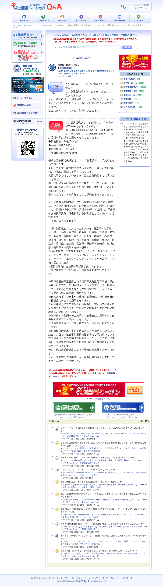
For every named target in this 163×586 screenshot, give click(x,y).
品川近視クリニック (82, 122)
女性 (69, 76)
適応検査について (131, 87)
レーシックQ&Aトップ (23, 25)
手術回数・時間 (130, 91)
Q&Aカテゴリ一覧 (135, 74)
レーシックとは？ (43, 18)
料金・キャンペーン (100, 18)
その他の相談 (65, 68)
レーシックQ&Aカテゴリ (45, 25)
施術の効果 (128, 103)
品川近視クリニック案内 (27, 113)
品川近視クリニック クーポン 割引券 (116, 578)
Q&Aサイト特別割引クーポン (98, 399)
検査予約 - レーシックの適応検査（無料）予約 (27, 36)
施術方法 (127, 99)
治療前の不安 (129, 95)
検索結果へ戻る (82, 58)
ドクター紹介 (62, 18)
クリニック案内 (81, 18)
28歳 (62, 76)
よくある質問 (138, 18)
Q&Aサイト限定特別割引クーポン (27, 54)
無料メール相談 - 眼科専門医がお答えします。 (27, 44)
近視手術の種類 (119, 18)
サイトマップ (92, 578)
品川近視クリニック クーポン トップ (24, 18)
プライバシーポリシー (74, 578)
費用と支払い (129, 79)
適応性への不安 (130, 83)
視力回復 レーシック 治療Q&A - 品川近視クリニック (36, 7)
